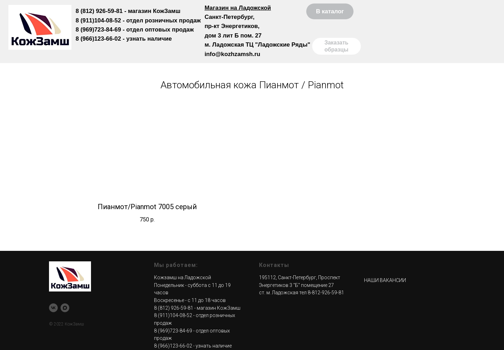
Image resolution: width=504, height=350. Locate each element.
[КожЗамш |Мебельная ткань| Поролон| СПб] (53, 307)
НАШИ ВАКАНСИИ (385, 280)
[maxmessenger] (65, 307)
